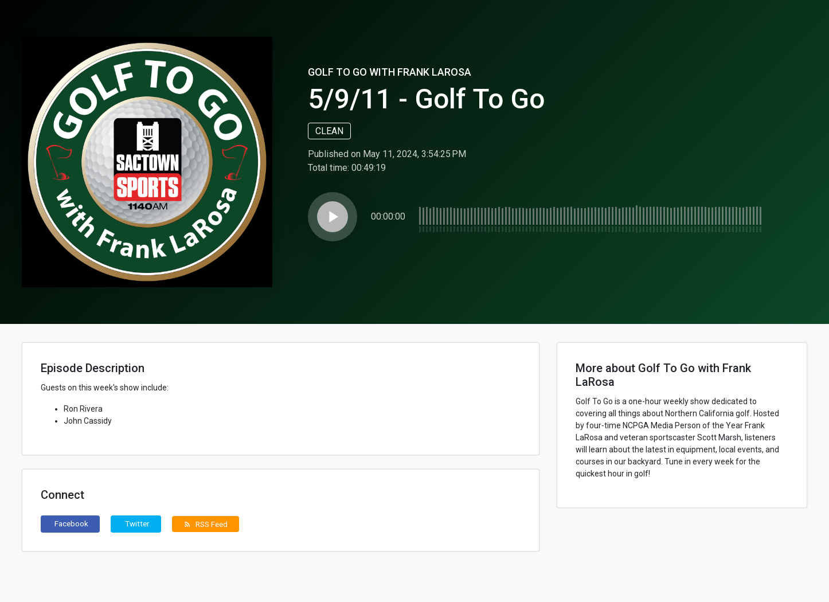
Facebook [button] (71, 523)
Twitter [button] (137, 523)
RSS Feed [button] (205, 524)
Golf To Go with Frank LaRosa (389, 72)
